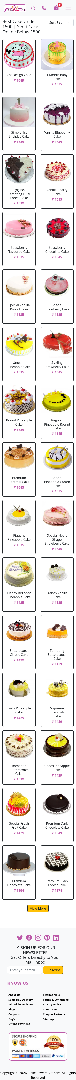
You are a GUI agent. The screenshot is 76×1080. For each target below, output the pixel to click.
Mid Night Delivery (20, 1004)
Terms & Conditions (56, 999)
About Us (14, 995)
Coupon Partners (54, 1014)
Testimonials (51, 995)
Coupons (14, 1014)
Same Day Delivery (20, 999)
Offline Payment (19, 1024)
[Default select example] (60, 22)
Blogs (11, 1009)
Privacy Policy (52, 1004)
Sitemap (48, 1019)
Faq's (11, 1019)
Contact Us (50, 1009)
